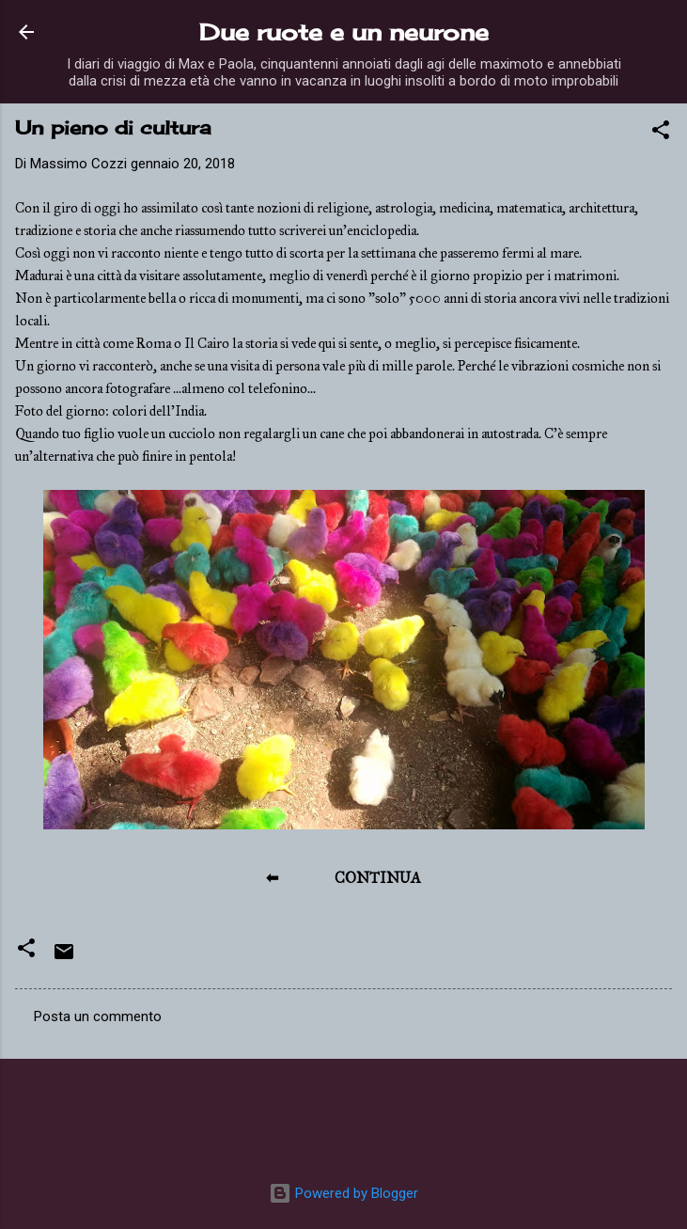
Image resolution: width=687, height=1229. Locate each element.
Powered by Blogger (343, 1193)
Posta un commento (98, 1016)
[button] (660, 133)
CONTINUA (378, 878)
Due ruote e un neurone (344, 32)
